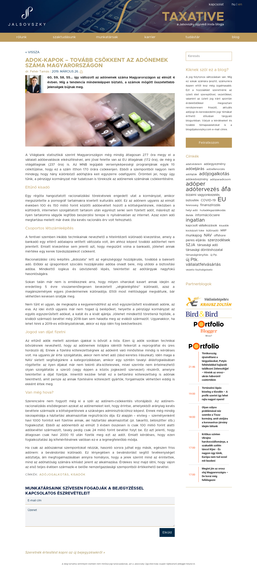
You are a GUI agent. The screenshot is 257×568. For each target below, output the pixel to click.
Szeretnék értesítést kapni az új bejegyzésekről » (65, 552)
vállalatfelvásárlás (203, 265)
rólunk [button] (21, 37)
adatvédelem (194, 164)
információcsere (207, 215)
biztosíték (192, 200)
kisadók (78, 474)
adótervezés (202, 189)
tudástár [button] (193, 37)
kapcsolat (216, 4)
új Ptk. (192, 260)
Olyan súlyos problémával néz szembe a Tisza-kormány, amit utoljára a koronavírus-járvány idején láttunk (215, 417)
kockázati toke (195, 230)
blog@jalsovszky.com (198, 129)
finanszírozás (210, 205)
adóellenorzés (215, 169)
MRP (223, 230)
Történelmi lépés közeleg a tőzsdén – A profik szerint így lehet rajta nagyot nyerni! (215, 393)
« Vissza (32, 52)
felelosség (192, 205)
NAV (208, 235)
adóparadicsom (220, 179)
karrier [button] (149, 37)
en (240, 4)
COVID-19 (208, 200)
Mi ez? (208, 336)
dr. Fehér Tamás (37, 71)
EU (222, 199)
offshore (220, 235)
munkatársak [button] (107, 37)
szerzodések (219, 240)
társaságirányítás (197, 254)
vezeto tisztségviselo (199, 269)
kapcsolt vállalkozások (201, 225)
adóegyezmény (215, 164)
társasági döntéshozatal (204, 249)
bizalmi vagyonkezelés (203, 194)
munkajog (194, 235)
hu (233, 4)
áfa (226, 189)
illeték (189, 215)
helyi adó (192, 210)
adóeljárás (195, 169)
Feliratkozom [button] (209, 142)
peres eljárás (196, 240)
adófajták (191, 174)
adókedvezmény (197, 179)
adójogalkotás (54, 474)
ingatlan (195, 220)
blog (235, 37)
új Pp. (213, 254)
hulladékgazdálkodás (213, 210)
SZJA (190, 245)
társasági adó (207, 245)
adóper (195, 184)
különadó (212, 230)
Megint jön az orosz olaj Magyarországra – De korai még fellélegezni (215, 474)
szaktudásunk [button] (64, 37)
